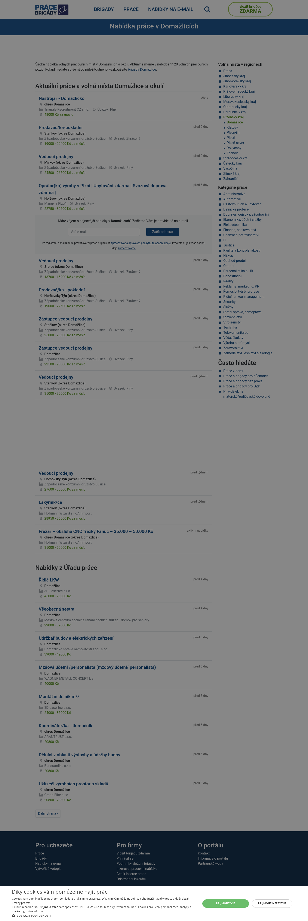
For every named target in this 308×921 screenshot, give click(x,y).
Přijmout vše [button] (225, 903)
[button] (103, 916)
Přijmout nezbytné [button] (272, 903)
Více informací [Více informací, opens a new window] (37, 911)
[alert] (154, 460)
